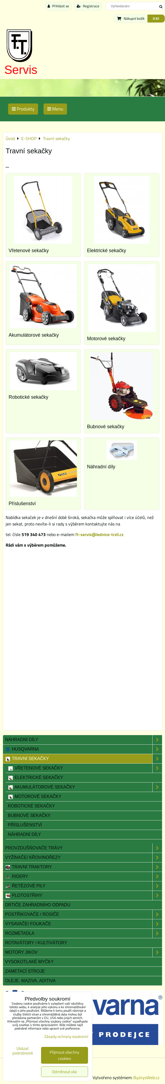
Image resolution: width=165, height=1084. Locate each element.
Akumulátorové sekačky (34, 335)
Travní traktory (83, 867)
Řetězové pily (83, 886)
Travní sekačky (83, 758)
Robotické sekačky (28, 397)
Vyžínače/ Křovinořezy (83, 857)
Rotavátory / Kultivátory (36, 942)
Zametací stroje (25, 971)
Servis (20, 69)
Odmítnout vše (64, 1072)
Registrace (88, 6)
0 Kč (156, 18)
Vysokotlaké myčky (29, 961)
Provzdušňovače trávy (83, 848)
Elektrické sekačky (106, 250)
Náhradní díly (101, 466)
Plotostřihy (83, 895)
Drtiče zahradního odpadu (37, 905)
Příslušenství (22, 503)
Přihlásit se (58, 6)
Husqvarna (83, 749)
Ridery (83, 876)
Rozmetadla (83, 933)
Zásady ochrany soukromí (66, 1036)
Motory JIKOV (83, 952)
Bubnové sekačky (105, 426)
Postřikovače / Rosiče (83, 914)
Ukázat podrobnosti (22, 1050)
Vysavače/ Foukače (83, 924)
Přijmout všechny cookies (64, 1055)
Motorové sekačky (106, 338)
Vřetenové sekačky (29, 250)
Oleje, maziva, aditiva (30, 980)
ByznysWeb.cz (146, 1077)
